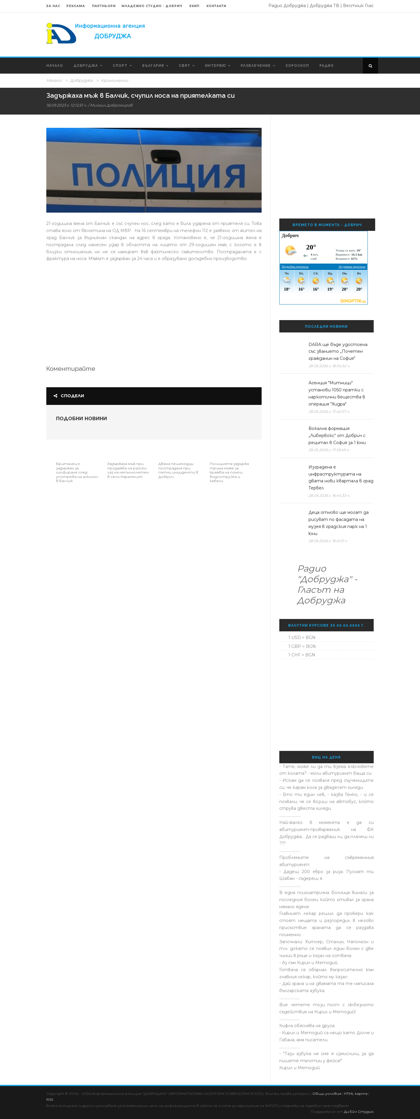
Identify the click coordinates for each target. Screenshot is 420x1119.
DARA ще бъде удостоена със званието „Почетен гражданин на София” (338, 351)
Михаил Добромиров (111, 105)
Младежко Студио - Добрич (152, 6)
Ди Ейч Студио (359, 1111)
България (153, 66)
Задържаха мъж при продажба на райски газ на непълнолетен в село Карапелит (128, 470)
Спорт (120, 66)
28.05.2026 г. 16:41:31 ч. (328, 541)
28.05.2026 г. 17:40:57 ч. (329, 411)
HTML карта (356, 1093)
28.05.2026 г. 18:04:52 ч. (329, 366)
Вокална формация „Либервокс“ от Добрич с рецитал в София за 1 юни (337, 435)
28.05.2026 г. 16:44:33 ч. (329, 495)
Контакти (216, 6)
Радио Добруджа (287, 5)
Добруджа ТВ (324, 5)
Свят (184, 66)
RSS (49, 1099)
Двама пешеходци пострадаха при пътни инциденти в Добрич (178, 470)
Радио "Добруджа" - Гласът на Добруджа (327, 584)
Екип (194, 6)
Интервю (215, 66)
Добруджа (85, 66)
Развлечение (256, 66)
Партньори (104, 6)
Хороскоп (297, 66)
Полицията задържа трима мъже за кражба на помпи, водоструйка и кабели (229, 472)
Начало (54, 66)
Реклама (76, 6)
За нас (53, 6)
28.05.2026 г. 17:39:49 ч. (329, 450)
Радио (326, 66)
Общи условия (326, 1093)
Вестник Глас (358, 5)
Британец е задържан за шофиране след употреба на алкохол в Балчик (77, 472)
